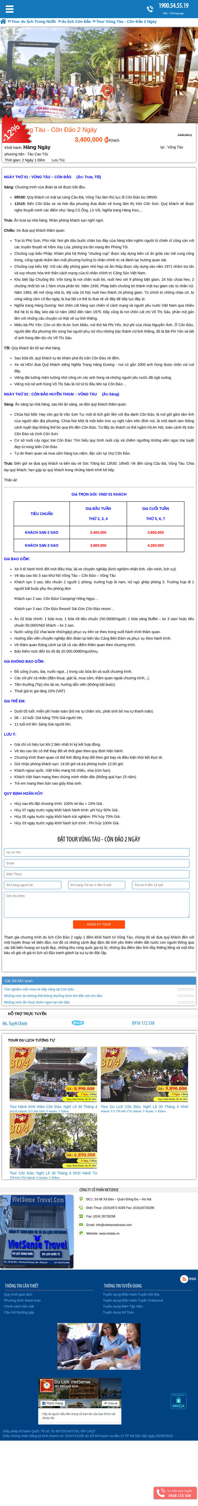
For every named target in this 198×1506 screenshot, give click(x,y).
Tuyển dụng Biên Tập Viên (123, 1306)
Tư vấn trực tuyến (179, 1493)
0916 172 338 (143, 1022)
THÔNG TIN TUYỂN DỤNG (123, 1286)
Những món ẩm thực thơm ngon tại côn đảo (37, 1002)
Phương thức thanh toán (22, 1300)
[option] (99, 75)
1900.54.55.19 (173, 5)
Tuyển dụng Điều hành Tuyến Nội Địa (131, 1294)
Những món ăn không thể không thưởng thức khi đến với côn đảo (53, 996)
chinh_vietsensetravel (78, 1022)
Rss (184, 1279)
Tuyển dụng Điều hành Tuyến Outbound (133, 1300)
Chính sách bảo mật (19, 1306)
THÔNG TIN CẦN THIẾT (21, 1286)
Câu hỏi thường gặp (19, 1312)
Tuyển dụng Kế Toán (118, 1312)
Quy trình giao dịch (18, 1294)
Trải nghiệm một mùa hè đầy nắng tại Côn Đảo (39, 989)
